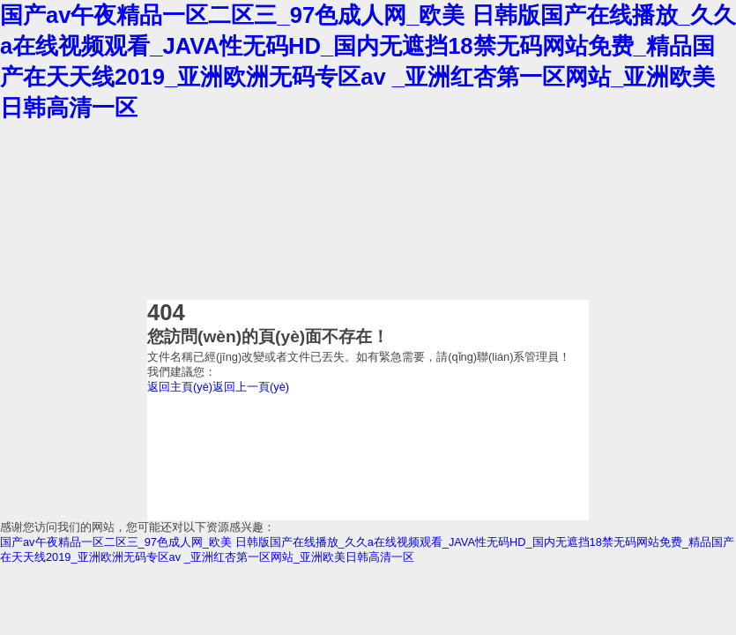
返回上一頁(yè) (250, 386)
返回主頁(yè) (179, 386)
